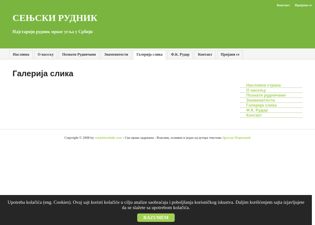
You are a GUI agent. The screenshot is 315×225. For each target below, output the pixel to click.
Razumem (156, 217)
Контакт (283, 5)
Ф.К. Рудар (180, 54)
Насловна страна (263, 85)
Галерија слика (149, 54)
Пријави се (230, 54)
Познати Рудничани (79, 54)
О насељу (46, 54)
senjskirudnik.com (108, 137)
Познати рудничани (266, 95)
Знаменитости (116, 54)
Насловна (21, 54)
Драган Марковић (236, 137)
